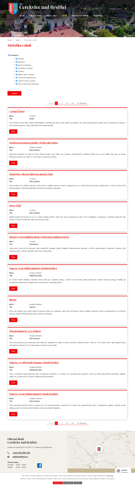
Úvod (22, 15)
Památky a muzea (25, 68)
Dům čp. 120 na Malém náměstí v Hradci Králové (33, 394)
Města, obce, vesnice (26, 74)
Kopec (31, 119)
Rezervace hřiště (80, 15)
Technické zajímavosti (27, 78)
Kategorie (14, 55)
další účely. (110, 475)
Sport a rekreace (24, 65)
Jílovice (12, 300)
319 (78, 104)
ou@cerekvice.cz (20, 457)
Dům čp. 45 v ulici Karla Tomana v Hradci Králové (34, 363)
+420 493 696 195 (21, 453)
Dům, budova (34, 151)
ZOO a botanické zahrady (28, 84)
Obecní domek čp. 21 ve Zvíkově (25, 331)
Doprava (21, 62)
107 (67, 104)
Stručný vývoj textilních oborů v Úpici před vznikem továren (39, 237)
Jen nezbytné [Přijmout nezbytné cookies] (68, 483)
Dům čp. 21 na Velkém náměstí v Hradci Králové (33, 269)
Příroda (21, 59)
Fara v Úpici (15, 206)
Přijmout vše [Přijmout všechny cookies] (57, 483)
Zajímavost (33, 245)
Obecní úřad (35, 15)
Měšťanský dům (35, 276)
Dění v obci (52, 15)
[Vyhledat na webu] (118, 9)
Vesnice (32, 308)
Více (13, 132)
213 (73, 104)
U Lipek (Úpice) (16, 112)
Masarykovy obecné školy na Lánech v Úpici (31, 174)
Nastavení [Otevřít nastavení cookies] (78, 483)
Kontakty (98, 15)
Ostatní (21, 71)
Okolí (64, 15)
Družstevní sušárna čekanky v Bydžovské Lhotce (33, 143)
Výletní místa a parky (26, 81)
